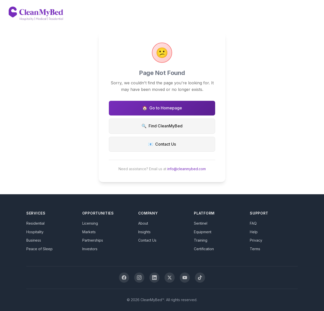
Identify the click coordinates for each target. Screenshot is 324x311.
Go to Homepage (162, 108)
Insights (144, 232)
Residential (35, 223)
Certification (204, 249)
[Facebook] (124, 278)
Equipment (202, 232)
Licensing (90, 223)
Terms (255, 249)
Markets (89, 232)
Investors (89, 249)
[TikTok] (200, 278)
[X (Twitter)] (170, 278)
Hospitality (35, 232)
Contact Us (162, 144)
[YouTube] (185, 278)
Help (254, 232)
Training (200, 240)
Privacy (256, 240)
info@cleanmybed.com (186, 169)
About (143, 223)
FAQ (253, 223)
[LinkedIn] (154, 278)
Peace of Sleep (39, 249)
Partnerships (92, 240)
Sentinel (200, 223)
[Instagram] (139, 278)
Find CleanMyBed (162, 126)
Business (33, 240)
